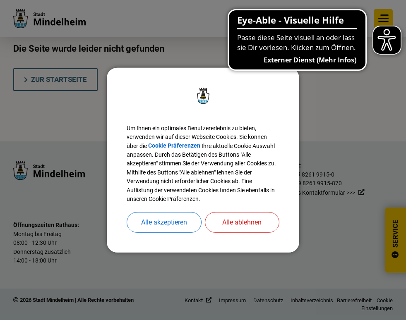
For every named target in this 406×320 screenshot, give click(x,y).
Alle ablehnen (242, 232)
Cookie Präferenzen (204, 139)
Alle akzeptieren (164, 232)
